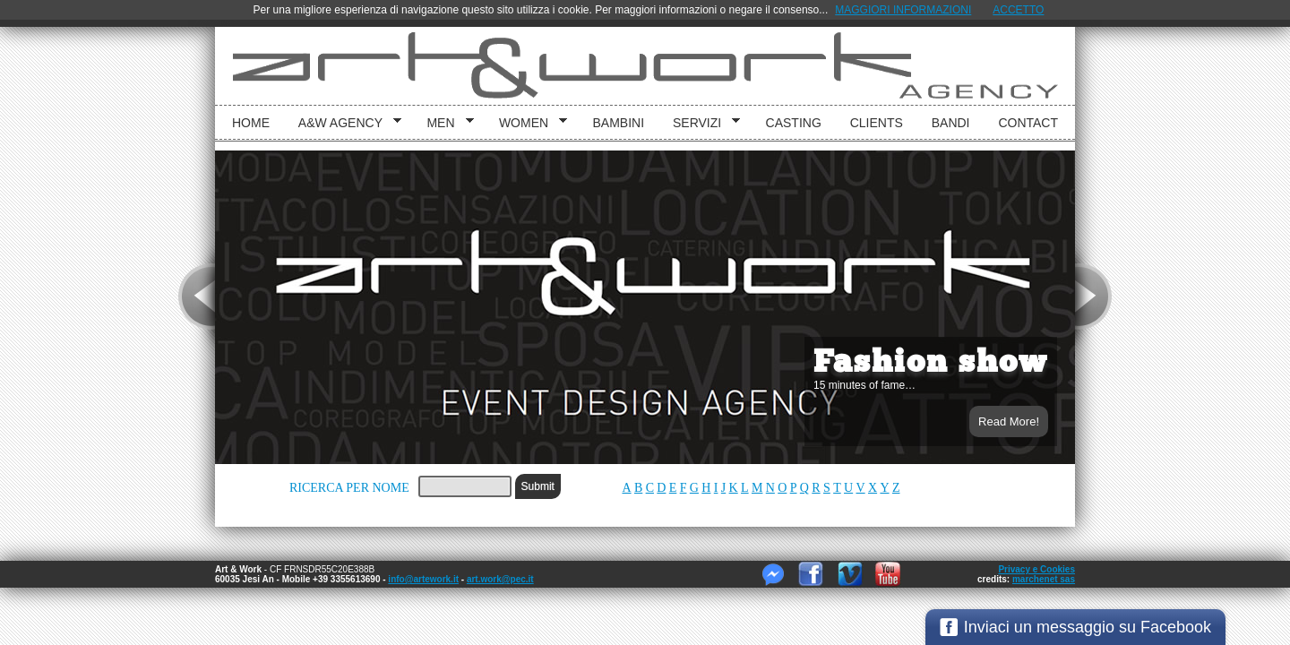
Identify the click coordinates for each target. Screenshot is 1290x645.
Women (526, 123)
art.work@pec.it (500, 579)
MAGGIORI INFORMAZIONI (903, 10)
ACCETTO (1018, 10)
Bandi (951, 123)
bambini (619, 123)
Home (251, 123)
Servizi (700, 123)
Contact (1028, 123)
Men (443, 123)
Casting (793, 123)
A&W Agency (343, 123)
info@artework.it (423, 579)
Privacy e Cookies (1036, 569)
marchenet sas (1043, 579)
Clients (876, 123)
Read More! (1008, 421)
